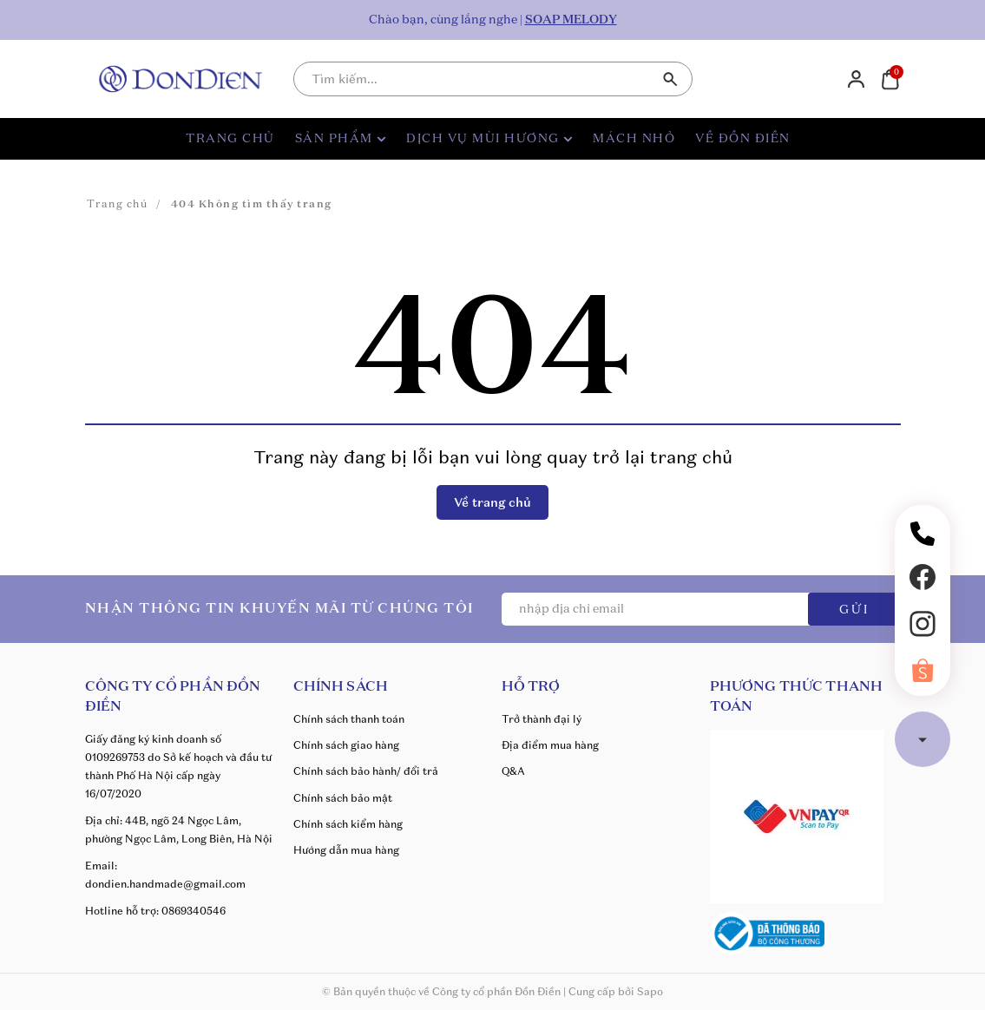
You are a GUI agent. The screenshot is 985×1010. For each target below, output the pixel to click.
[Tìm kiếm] (671, 79)
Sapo (650, 991)
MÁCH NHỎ (634, 139)
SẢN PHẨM (341, 139)
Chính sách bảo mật (342, 797)
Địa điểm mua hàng (550, 744)
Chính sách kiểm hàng (348, 823)
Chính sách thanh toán (348, 718)
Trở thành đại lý (541, 718)
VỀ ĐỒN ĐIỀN (743, 139)
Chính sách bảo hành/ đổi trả (365, 770)
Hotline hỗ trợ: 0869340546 (155, 910)
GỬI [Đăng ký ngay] (854, 610)
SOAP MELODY (571, 20)
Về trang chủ (492, 502)
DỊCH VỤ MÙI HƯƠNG (489, 139)
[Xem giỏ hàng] (890, 78)
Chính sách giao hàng (346, 744)
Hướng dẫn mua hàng (346, 849)
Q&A (513, 770)
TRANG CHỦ (230, 139)
